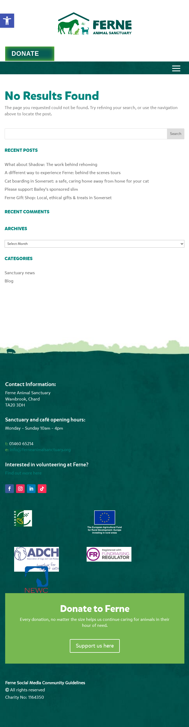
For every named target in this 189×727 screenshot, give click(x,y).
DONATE (25, 53)
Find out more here (23, 473)
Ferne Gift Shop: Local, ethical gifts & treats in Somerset (58, 198)
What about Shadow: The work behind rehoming (51, 164)
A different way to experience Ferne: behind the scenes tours (63, 172)
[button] (7, 21)
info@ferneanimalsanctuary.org (40, 449)
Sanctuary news (20, 273)
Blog (9, 281)
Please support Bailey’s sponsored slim (41, 189)
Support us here (95, 645)
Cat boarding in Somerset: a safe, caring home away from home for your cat (77, 181)
